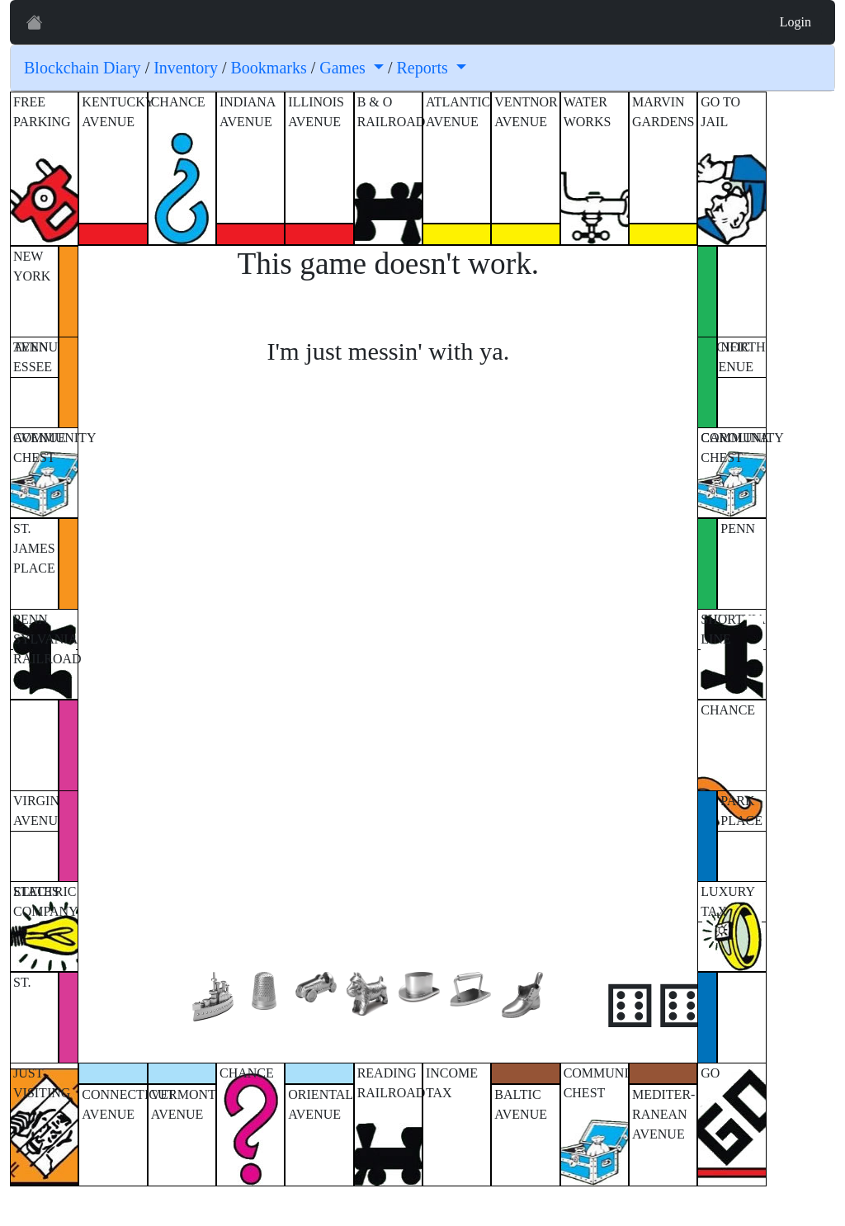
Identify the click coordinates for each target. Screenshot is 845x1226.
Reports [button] (424, 68)
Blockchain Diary (82, 68)
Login (795, 22)
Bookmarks (269, 68)
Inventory (185, 68)
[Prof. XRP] (34, 22)
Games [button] (344, 68)
